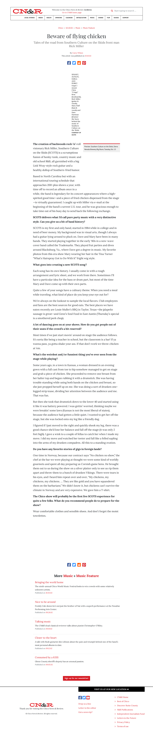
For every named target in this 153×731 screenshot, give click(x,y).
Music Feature (89, 28)
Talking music (43, 621)
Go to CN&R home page (72, 12)
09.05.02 (49, 664)
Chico (60, 28)
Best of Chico (123, 701)
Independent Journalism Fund (131, 714)
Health (49, 18)
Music (92, 18)
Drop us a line (84, 704)
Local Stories (29, 18)
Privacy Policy (123, 722)
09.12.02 (49, 648)
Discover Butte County (127, 705)
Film (108, 18)
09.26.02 (49, 612)
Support (126, 18)
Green (40, 18)
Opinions (58, 18)
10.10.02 (69, 28)
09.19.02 (49, 629)
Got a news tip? (85, 712)
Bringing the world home (49, 582)
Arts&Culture (81, 18)
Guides (116, 18)
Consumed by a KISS (46, 657)
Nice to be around (45, 601)
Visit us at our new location (111, 689)
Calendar (69, 18)
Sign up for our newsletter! (76, 678)
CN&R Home (122, 697)
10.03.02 (49, 593)
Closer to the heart (46, 637)
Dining (100, 18)
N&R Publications (125, 709)
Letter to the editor (87, 708)
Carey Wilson (77, 53)
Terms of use (123, 726)
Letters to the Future (126, 718)
